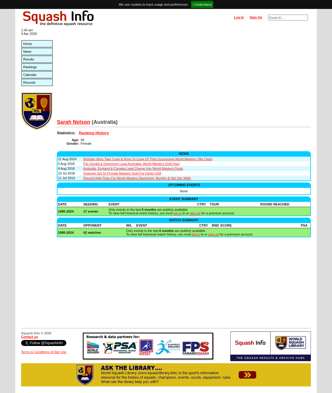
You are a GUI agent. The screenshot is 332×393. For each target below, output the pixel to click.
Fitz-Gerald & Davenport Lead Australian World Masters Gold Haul (131, 164)
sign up (195, 213)
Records (29, 82)
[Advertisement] (184, 74)
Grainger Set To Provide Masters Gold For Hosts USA (122, 173)
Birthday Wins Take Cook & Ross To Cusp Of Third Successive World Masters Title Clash (147, 159)
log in (177, 213)
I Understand (202, 4)
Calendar (30, 75)
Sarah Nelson (73, 122)
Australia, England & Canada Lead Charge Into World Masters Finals (133, 168)
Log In (239, 17)
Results (28, 59)
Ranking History (94, 133)
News (27, 51)
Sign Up (256, 17)
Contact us (29, 337)
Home (27, 44)
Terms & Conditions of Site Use (43, 352)
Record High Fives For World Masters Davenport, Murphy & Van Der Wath (137, 178)
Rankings (30, 67)
